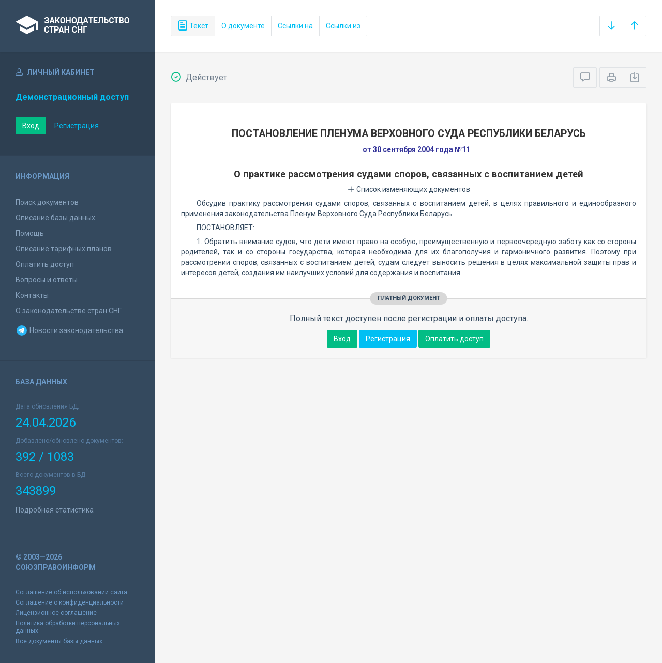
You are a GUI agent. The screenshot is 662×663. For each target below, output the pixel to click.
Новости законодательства (69, 330)
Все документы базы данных (59, 641)
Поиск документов (47, 202)
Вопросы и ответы (47, 280)
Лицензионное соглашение (56, 612)
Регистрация (76, 126)
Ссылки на (295, 26)
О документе (243, 26)
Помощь (30, 233)
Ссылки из (343, 26)
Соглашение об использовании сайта (71, 592)
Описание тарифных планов (64, 249)
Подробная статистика (55, 510)
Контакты (32, 295)
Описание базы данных (55, 218)
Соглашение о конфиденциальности (70, 602)
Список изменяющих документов (409, 189)
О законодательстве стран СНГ (69, 311)
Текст (192, 26)
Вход (30, 126)
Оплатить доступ (45, 264)
